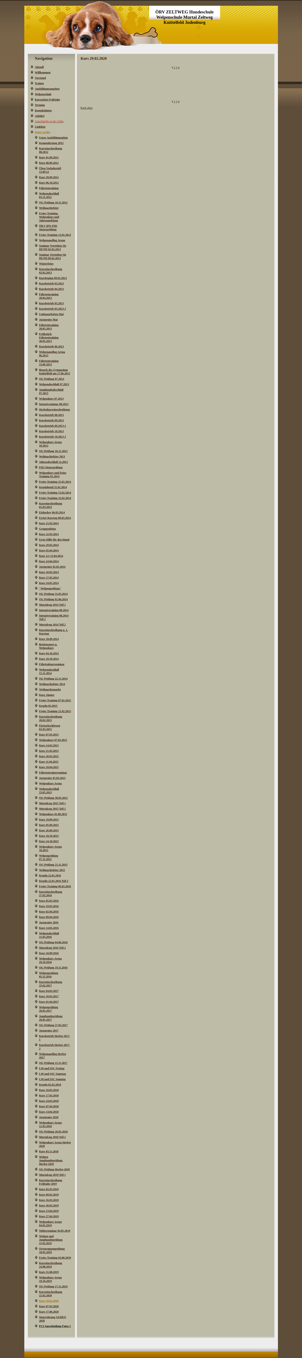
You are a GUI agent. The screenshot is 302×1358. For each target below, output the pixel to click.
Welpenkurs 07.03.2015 (53, 740)
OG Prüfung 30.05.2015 (53, 798)
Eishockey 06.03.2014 (52, 512)
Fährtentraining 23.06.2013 (49, 362)
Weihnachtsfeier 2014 (52, 684)
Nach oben (86, 108)
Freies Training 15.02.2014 (55, 492)
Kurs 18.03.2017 (49, 996)
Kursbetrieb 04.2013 (51, 289)
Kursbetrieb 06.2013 (51, 346)
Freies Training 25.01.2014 (55, 481)
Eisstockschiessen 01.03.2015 (49, 727)
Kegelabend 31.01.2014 (53, 487)
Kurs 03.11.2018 (49, 1151)
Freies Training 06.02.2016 (55, 886)
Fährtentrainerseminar (53, 772)
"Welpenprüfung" (50, 588)
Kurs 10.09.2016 (49, 953)
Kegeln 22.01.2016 (50, 875)
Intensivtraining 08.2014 (54, 610)
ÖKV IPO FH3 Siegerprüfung (48, 227)
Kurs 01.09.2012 (49, 157)
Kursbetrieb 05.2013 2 (52, 308)
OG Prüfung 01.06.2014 (53, 599)
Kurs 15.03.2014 (49, 523)
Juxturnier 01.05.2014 (52, 566)
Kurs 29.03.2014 (49, 545)
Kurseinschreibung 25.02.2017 (50, 983)
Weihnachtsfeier (49, 208)
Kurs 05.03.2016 (49, 900)
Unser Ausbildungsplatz (53, 137)
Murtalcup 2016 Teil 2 (52, 947)
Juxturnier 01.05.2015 (52, 778)
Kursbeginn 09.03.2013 (53, 278)
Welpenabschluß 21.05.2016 (49, 935)
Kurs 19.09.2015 (49, 819)
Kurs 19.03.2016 (49, 906)
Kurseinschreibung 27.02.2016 (50, 893)
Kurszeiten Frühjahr (47, 99)
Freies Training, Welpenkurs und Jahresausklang (49, 217)
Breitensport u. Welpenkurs (48, 646)
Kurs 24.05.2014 (49, 583)
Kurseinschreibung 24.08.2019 (50, 1264)
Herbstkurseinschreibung (54, 409)
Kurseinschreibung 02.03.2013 (50, 270)
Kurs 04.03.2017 (49, 991)
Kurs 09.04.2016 (49, 917)
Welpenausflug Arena (52, 240)
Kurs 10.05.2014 (49, 572)
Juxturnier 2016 (49, 922)
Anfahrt (40, 116)
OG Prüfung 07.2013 (51, 379)
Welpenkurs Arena (50, 783)
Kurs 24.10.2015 (49, 841)
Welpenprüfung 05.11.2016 (48, 974)
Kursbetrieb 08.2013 (51, 415)
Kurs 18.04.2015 (49, 767)
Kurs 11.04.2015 (49, 761)
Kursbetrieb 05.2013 (51, 303)
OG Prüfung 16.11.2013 (53, 451)
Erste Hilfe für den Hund (54, 539)
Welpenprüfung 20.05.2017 (48, 1009)
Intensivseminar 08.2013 (53, 404)
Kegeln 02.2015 (48, 705)
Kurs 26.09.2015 (49, 830)
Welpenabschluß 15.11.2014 (49, 671)
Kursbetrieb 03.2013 (51, 283)
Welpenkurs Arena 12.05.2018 (50, 1124)
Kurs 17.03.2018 (49, 1095)
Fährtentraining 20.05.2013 (49, 326)
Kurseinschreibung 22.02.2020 (50, 1293)
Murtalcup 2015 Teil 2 (52, 808)
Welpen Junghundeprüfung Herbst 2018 (51, 1160)
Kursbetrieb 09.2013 (51, 420)
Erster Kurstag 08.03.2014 (55, 518)
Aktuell (39, 67)
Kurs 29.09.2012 (49, 177)
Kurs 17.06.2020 (49, 1311)
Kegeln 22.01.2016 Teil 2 (53, 881)
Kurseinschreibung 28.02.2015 (50, 718)
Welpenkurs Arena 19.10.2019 (50, 1279)
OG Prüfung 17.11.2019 (53, 1286)
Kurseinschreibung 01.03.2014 (50, 505)
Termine (40, 105)
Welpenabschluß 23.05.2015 (49, 790)
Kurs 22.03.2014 (49, 534)
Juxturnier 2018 (49, 1117)
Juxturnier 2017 (49, 1030)
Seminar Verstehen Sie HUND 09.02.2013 (52, 256)
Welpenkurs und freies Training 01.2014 (53, 474)
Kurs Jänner (47, 695)
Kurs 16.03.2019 (49, 1200)
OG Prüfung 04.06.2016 (53, 942)
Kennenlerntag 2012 (51, 143)
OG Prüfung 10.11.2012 (53, 202)
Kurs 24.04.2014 (49, 561)
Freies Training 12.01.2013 (55, 235)
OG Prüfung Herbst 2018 (54, 1169)
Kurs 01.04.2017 (49, 1001)
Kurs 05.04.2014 (49, 550)
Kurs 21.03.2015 (49, 751)
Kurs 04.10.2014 (49, 653)
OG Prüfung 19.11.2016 (53, 967)
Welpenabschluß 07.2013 (54, 384)
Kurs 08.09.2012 (49, 163)
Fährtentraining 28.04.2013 (49, 296)
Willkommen (42, 72)
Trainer (39, 83)
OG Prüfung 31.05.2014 (53, 594)
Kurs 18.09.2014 (49, 639)
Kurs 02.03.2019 (49, 1189)
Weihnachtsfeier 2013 (52, 456)
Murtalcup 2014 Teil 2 (52, 624)
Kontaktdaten (43, 110)
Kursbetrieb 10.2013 (51, 431)
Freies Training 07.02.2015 (55, 700)
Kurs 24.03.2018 (49, 1101)
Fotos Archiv (42, 132)
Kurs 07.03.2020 (49, 1306)
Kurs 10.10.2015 (49, 836)
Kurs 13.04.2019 (49, 1211)
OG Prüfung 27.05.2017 (53, 1025)
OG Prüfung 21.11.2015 (53, 864)
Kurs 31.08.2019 (49, 1272)
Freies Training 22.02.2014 (55, 498)
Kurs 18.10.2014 (49, 658)
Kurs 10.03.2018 (49, 1090)
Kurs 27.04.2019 (49, 1216)
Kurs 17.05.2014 (49, 577)
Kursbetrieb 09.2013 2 (52, 425)
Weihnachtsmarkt (50, 689)
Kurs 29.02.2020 (49, 1301)
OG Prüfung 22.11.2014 (53, 678)
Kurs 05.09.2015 (49, 825)
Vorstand (40, 78)
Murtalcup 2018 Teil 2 (52, 1137)
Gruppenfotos (47, 528)
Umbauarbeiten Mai (51, 314)
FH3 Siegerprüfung (51, 467)
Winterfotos (46, 263)
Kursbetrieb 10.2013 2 (52, 436)
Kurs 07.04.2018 (49, 1106)
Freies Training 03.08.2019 (55, 1257)
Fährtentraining (49, 188)
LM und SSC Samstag (52, 1073)
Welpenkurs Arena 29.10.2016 (50, 960)
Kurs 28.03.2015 (49, 756)
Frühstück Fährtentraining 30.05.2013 (49, 337)
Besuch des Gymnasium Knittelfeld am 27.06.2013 (54, 371)
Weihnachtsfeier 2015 (52, 870)
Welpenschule (43, 94)
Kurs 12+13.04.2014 (51, 556)
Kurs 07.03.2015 (49, 734)
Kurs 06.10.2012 (49, 182)
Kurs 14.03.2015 (49, 745)
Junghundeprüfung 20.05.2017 (51, 1018)
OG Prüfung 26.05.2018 (53, 1131)
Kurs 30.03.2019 (49, 1205)
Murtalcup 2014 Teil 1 (52, 604)
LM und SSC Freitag (51, 1068)
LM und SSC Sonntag (52, 1079)
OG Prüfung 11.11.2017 (53, 1063)
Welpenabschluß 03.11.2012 (49, 195)
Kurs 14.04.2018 (49, 1111)
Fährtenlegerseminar (52, 664)
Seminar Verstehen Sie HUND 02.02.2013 (52, 247)
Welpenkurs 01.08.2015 (53, 814)
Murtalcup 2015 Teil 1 (52, 803)
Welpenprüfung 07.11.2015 (48, 857)
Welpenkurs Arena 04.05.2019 (50, 1223)
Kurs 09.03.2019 (49, 1194)
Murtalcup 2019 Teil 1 (52, 1174)
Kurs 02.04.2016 (49, 911)
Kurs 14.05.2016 (49, 928)
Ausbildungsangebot (47, 88)
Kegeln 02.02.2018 (50, 1084)
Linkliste (40, 126)
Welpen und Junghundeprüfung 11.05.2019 (51, 1240)
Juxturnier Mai (48, 319)
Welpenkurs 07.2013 (51, 398)
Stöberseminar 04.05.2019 (54, 1230)
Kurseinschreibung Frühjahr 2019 (50, 1182)
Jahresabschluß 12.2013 (53, 462)
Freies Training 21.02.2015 (55, 711)
